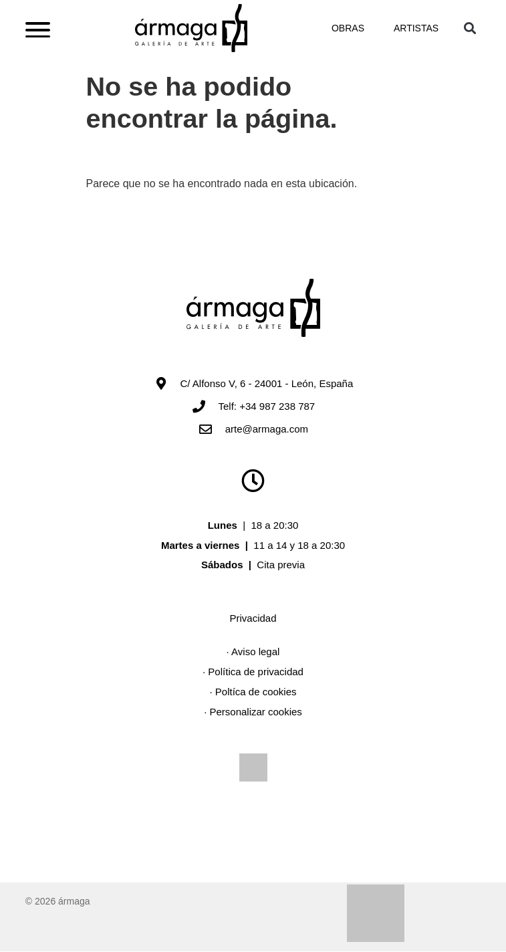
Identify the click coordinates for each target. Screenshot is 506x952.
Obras (348, 28)
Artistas (416, 28)
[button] (470, 28)
